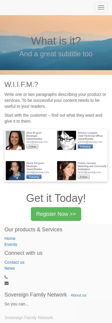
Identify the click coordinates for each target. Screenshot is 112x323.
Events (10, 244)
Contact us (14, 262)
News (9, 268)
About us (78, 295)
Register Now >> (56, 214)
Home (9, 238)
